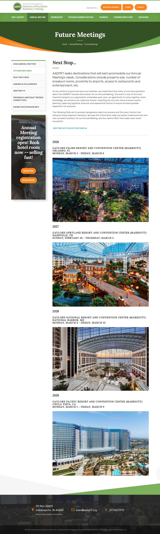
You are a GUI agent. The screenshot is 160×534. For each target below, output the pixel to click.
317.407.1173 (116, 510)
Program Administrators (81, 17)
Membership (57, 17)
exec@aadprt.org (86, 510)
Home (64, 44)
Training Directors (123, 17)
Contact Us (92, 8)
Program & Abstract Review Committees (28, 100)
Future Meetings (22, 72)
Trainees (103, 17)
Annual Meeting (38, 17)
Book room (28, 182)
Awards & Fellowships (25, 86)
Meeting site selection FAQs (68, 130)
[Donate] (141, 7)
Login (127, 7)
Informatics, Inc (120, 530)
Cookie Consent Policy (55, 514)
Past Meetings (21, 79)
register (28, 172)
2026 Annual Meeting (24, 66)
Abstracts (19, 92)
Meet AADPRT (18, 17)
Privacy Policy (41, 514)
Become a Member (111, 7)
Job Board (143, 17)
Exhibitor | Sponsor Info (26, 109)
